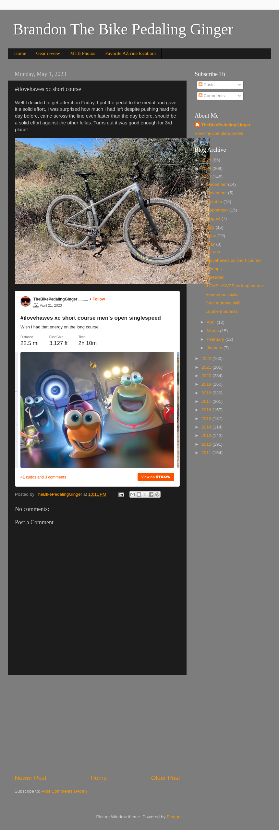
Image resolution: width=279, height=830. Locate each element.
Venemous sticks (222, 294)
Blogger (174, 816)
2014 (206, 427)
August (214, 218)
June (212, 235)
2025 (206, 160)
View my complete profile (219, 133)
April (212, 322)
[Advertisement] (97, 724)
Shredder (215, 277)
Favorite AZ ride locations (130, 53)
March (213, 330)
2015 (206, 418)
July (211, 227)
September (218, 210)
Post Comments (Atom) (64, 791)
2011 (206, 452)
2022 (206, 358)
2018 (206, 392)
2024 (206, 168)
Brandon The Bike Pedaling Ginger (123, 29)
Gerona (213, 251)
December (217, 184)
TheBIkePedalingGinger (225, 124)
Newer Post (30, 777)
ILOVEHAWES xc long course (235, 285)
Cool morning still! (223, 302)
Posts (207, 84)
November (217, 192)
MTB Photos (82, 53)
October (215, 201)
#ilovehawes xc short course (233, 260)
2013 (206, 435)
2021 (206, 367)
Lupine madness (222, 311)
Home (20, 53)
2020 (206, 375)
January (215, 347)
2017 (206, 401)
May (211, 244)
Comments (212, 95)
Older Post (165, 777)
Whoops (214, 268)
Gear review (48, 53)
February (216, 339)
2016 (206, 409)
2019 (206, 384)
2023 (206, 176)
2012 (206, 444)
